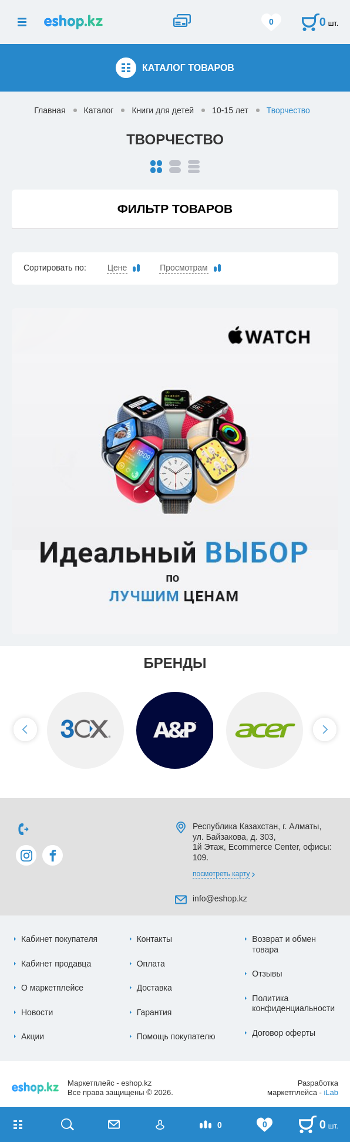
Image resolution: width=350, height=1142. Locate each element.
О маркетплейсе (52, 987)
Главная (49, 110)
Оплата (151, 963)
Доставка (154, 987)
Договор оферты (283, 1033)
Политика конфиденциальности (293, 1003)
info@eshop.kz (220, 898)
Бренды (174, 663)
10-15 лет (230, 110)
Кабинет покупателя (59, 939)
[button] (25, 729)
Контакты (154, 939)
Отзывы (267, 973)
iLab (331, 1092)
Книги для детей (163, 110)
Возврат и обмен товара (284, 944)
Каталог (99, 110)
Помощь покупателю (176, 1036)
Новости (37, 1012)
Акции (32, 1036)
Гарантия (154, 1012)
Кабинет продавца (56, 963)
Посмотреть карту (221, 874)
